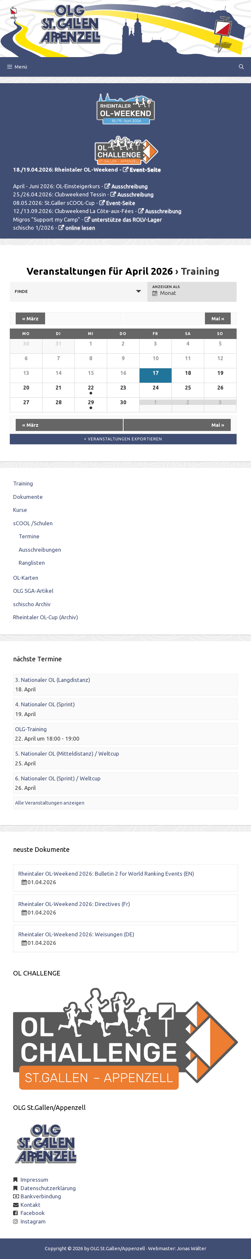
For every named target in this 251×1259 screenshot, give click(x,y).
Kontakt (31, 1205)
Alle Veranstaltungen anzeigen (49, 803)
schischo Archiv (32, 604)
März (30, 318)
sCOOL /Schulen (33, 523)
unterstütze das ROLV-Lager (127, 219)
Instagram (33, 1221)
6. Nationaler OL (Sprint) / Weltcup (58, 778)
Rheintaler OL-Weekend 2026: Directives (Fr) (74, 904)
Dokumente (28, 497)
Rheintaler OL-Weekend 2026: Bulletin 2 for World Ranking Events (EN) (106, 873)
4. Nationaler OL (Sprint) (45, 704)
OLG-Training (31, 729)
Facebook (33, 1213)
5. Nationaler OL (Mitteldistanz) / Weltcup (67, 753)
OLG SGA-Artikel (33, 591)
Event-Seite (145, 169)
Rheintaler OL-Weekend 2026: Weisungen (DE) (76, 934)
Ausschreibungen (40, 549)
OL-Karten (25, 578)
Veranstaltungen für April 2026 (99, 271)
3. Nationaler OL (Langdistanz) (52, 680)
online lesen (80, 227)
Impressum (34, 1179)
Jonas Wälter (191, 1248)
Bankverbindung (41, 1196)
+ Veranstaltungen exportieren (123, 439)
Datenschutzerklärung (48, 1188)
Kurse (20, 510)
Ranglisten (32, 563)
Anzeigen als (166, 287)
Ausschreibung (129, 186)
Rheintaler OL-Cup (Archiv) (45, 617)
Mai (217, 318)
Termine (29, 536)
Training (23, 483)
